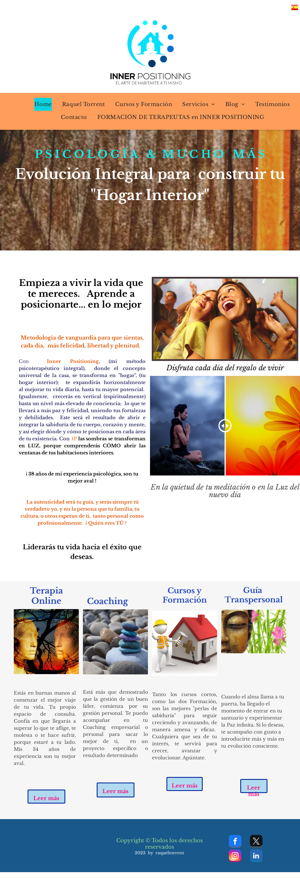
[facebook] (235, 842)
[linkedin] (256, 856)
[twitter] (256, 842)
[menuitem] (39, 104)
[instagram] (235, 856)
